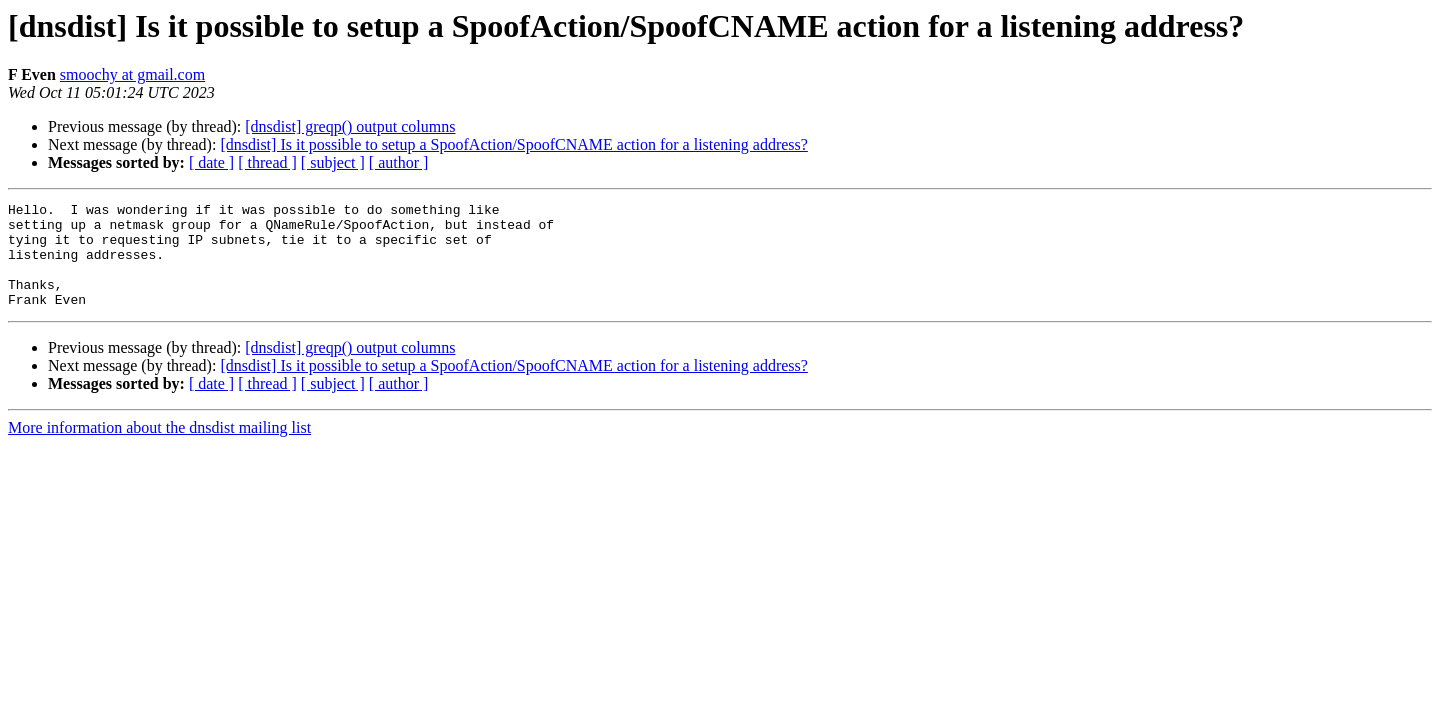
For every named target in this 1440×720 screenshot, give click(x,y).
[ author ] (399, 162)
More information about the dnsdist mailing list (159, 448)
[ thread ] (267, 162)
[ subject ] (333, 162)
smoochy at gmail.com (132, 74)
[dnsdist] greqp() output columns (350, 126)
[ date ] (211, 162)
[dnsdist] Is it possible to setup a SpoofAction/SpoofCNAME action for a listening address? (513, 144)
